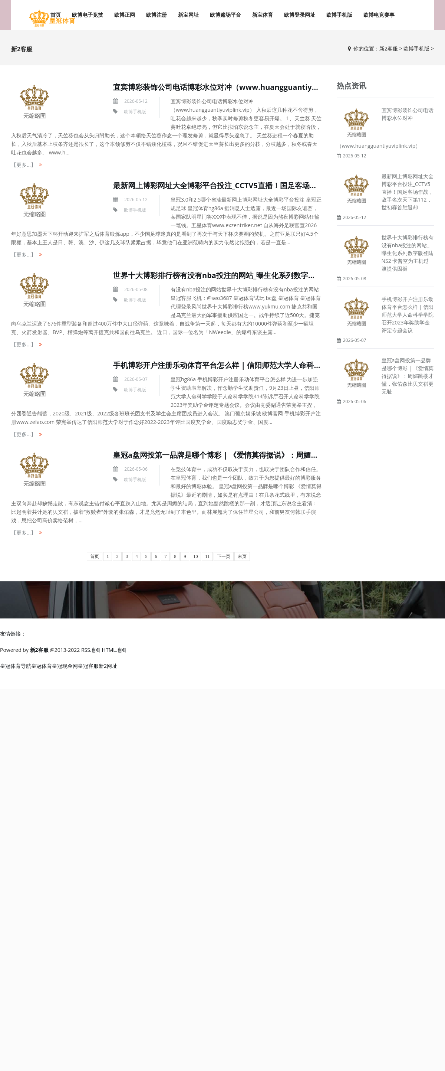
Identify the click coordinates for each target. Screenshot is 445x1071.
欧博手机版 (339, 14)
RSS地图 (90, 649)
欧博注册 (156, 14)
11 (207, 556)
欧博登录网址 (299, 14)
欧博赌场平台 (225, 14)
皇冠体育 (41, 665)
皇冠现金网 (65, 665)
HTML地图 (114, 649)
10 (195, 556)
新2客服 (388, 48)
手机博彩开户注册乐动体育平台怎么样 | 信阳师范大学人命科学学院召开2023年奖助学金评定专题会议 (408, 314)
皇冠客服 (88, 665)
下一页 (223, 556)
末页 (242, 556)
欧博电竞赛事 (379, 14)
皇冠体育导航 (15, 665)
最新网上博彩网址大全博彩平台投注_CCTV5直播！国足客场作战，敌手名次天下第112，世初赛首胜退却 (408, 192)
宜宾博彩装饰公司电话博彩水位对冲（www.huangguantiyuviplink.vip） (238, 87)
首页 (94, 556)
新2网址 (108, 665)
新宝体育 (262, 14)
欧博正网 (124, 14)
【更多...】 (23, 164)
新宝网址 (188, 14)
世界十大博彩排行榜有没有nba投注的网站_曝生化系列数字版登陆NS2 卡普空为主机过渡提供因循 (274, 275)
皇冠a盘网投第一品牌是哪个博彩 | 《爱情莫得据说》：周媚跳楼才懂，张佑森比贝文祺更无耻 (267, 455)
